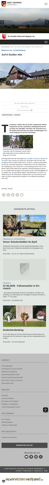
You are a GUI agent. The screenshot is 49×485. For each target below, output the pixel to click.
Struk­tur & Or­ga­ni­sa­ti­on (9, 425)
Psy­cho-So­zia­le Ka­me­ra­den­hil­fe (12, 377)
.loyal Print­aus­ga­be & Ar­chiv (11, 407)
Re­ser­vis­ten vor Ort (24, 445)
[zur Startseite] (24, 4)
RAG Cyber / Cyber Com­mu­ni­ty (12, 380)
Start (11, 47)
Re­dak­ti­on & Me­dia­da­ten (10, 404)
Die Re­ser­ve (7, 283)
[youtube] (26, 457)
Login (45, 471)
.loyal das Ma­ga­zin (8, 398)
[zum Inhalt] (24, 225)
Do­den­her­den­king (13, 330)
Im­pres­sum (37, 471)
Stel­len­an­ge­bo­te (7, 422)
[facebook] (31, 457)
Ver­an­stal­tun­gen (7, 366)
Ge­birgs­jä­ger (7, 115)
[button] (4, 195)
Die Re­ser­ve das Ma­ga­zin (22, 47)
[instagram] (36, 457)
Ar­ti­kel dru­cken (23, 110)
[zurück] (2, 22)
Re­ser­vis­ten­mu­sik (7, 383)
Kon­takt (18, 471)
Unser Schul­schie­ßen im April (20, 241)
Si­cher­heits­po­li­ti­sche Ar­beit (10, 374)
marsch (17, 115)
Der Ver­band (6, 419)
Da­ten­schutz (27, 471)
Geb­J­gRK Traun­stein (33, 158)
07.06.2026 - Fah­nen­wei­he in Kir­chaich (21, 287)
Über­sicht (5, 395)
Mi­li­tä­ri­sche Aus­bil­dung (9, 371)
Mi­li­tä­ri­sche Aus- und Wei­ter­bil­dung (13, 50)
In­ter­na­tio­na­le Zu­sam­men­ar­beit (12, 369)
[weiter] (47, 22)
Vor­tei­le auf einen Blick (9, 437)
